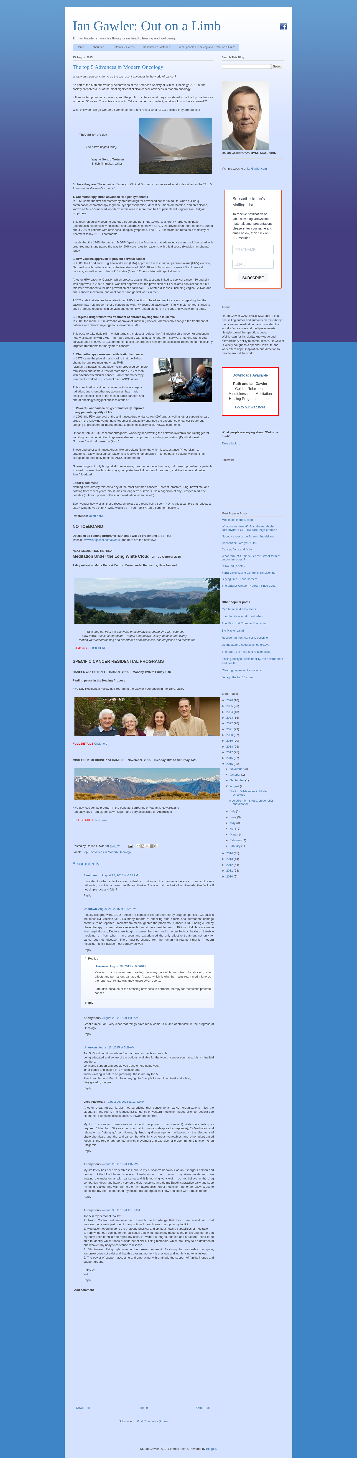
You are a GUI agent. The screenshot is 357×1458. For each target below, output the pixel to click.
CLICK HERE (97, 648)
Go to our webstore (250, 407)
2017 (230, 752)
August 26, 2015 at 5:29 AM (116, 1047)
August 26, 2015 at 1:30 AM (120, 1018)
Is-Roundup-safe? (233, 566)
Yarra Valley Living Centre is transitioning (248, 572)
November (237, 769)
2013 (230, 859)
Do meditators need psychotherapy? (245, 644)
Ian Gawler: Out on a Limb (147, 25)
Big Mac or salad (233, 630)
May (233, 823)
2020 (230, 735)
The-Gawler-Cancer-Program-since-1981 (248, 585)
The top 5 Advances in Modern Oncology (118, 67)
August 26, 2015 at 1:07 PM (120, 1164)
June (233, 817)
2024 (230, 712)
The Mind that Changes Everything (244, 623)
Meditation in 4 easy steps (239, 609)
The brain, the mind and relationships (246, 651)
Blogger (211, 1448)
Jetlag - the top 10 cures (237, 677)
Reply (87, 895)
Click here (96, 516)
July (233, 811)
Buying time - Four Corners (239, 579)
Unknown (90, 909)
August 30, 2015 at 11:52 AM (121, 1210)
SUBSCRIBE (253, 278)
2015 (230, 764)
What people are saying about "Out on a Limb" (207, 47)
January (235, 846)
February (236, 840)
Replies (93, 958)
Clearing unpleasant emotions (241, 670)
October (235, 774)
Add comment (84, 1290)
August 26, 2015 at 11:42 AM (125, 1101)
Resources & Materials (157, 47)
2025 (230, 706)
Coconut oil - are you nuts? (239, 543)
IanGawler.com (257, 168)
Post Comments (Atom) (152, 1421)
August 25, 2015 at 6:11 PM (120, 875)
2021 (230, 729)
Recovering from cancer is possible (245, 637)
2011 (230, 870)
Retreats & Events (123, 47)
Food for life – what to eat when (242, 616)
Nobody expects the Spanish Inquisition (248, 536)
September (237, 780)
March (234, 834)
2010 (230, 876)
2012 (230, 865)
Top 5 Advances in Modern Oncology (107, 852)
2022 (230, 723)
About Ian (98, 47)
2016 (230, 758)
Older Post (203, 1407)
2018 (230, 746)
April (233, 828)
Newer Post (83, 1407)
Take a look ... (231, 443)
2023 (230, 717)
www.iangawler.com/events (102, 540)
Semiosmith (92, 875)
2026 (230, 700)
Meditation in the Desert (237, 519)
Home (80, 47)
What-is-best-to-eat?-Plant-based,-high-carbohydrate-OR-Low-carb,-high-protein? (249, 528)
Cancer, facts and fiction (237, 549)
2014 (230, 853)
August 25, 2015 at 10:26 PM (117, 909)
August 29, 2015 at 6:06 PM (128, 966)
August (235, 786)
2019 (230, 740)
